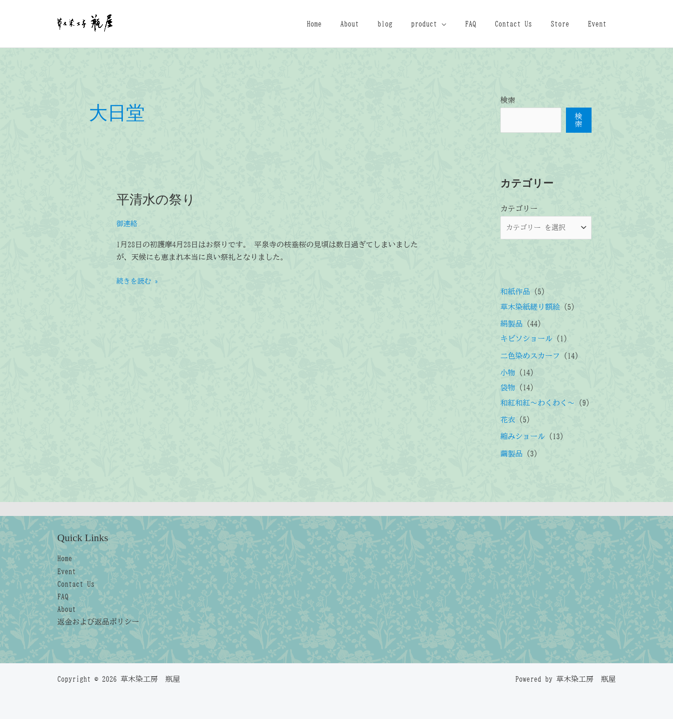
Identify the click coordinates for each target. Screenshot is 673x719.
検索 (507, 100)
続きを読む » (138, 280)
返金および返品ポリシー (98, 621)
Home (342, 23)
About (373, 23)
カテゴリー (519, 208)
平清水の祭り (158, 199)
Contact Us (522, 23)
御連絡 (127, 223)
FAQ (483, 23)
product (441, 23)
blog (405, 23)
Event (599, 23)
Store (565, 23)
